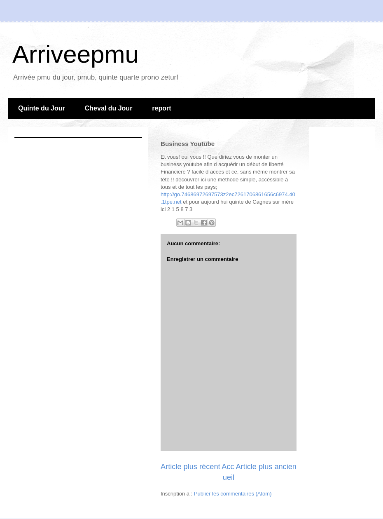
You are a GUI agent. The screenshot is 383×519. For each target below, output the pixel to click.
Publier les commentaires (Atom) (233, 494)
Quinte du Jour (41, 108)
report (161, 108)
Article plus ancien (266, 467)
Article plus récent (190, 467)
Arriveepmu (75, 54)
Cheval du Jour (109, 108)
